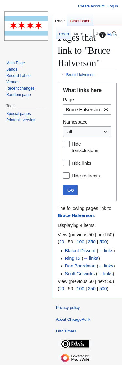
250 (91, 241)
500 (103, 241)
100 (80, 241)
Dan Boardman (80, 265)
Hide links (81, 163)
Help (107, 35)
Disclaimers (66, 331)
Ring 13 (72, 258)
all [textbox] (69, 131)
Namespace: (76, 121)
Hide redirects (86, 175)
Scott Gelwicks (80, 273)
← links (105, 250)
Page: (69, 99)
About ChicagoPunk (73, 319)
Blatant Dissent (80, 250)
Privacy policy (68, 308)
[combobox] (87, 109)
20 (61, 241)
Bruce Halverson (80, 74)
